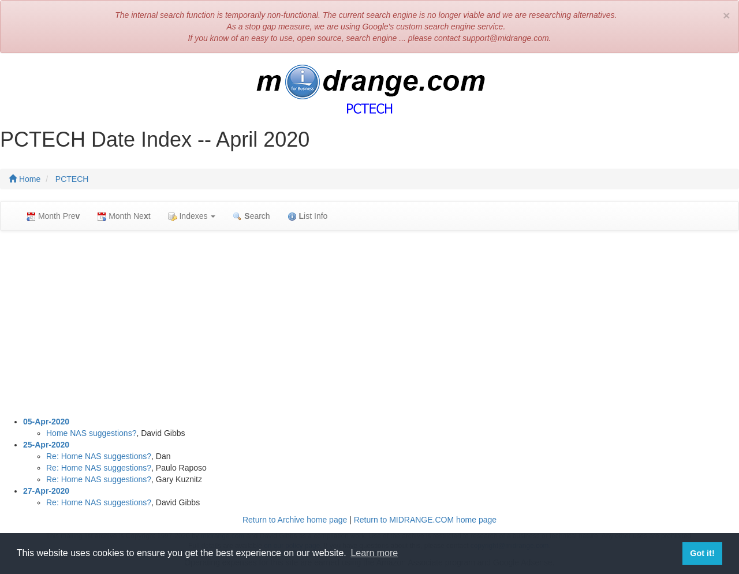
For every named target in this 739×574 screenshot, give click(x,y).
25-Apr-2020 (46, 444)
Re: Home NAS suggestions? (98, 456)
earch (251, 216)
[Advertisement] (369, 323)
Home (24, 179)
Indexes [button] (192, 216)
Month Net (123, 216)
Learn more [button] (374, 553)
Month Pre (53, 216)
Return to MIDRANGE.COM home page (425, 519)
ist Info (308, 216)
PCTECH (72, 179)
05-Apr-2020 (46, 421)
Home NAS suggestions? (91, 433)
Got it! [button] (702, 553)
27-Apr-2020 (46, 490)
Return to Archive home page (294, 519)
